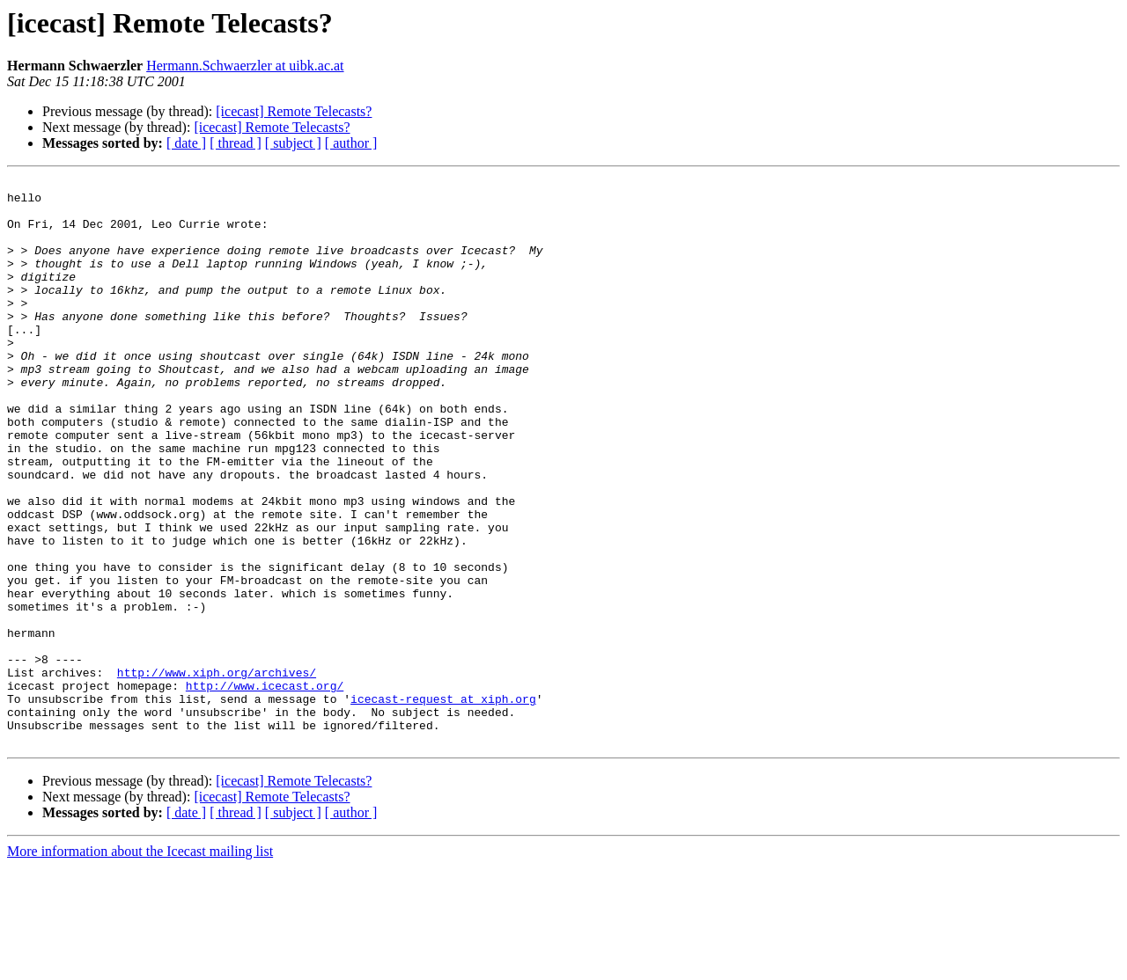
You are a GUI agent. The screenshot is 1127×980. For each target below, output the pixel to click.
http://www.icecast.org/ (264, 788)
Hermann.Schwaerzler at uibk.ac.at (244, 65)
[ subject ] (293, 142)
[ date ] (186, 142)
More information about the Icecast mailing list (140, 964)
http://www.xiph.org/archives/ (216, 772)
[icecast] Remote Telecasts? (294, 111)
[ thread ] (235, 142)
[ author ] (351, 142)
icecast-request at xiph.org (443, 804)
